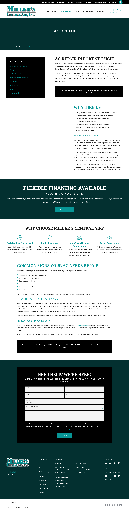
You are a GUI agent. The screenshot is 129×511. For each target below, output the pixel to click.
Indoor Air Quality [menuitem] (87, 11)
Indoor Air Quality (44, 480)
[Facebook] (115, 463)
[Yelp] (110, 463)
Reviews (79, 2)
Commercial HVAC (48, 2)
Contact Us (112, 2)
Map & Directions (60, 472)
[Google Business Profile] (106, 463)
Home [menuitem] (48, 11)
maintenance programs (82, 327)
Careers (71, 2)
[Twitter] (106, 468)
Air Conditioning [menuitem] (66, 11)
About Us (42, 468)
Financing (88, 2)
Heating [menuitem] (76, 11)
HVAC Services (43, 484)
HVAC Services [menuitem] (100, 11)
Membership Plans (100, 2)
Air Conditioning (44, 472)
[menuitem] (25, 66)
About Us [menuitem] (55, 11)
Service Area (61, 2)
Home (41, 464)
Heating (41, 476)
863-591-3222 (116, 12)
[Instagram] (119, 463)
